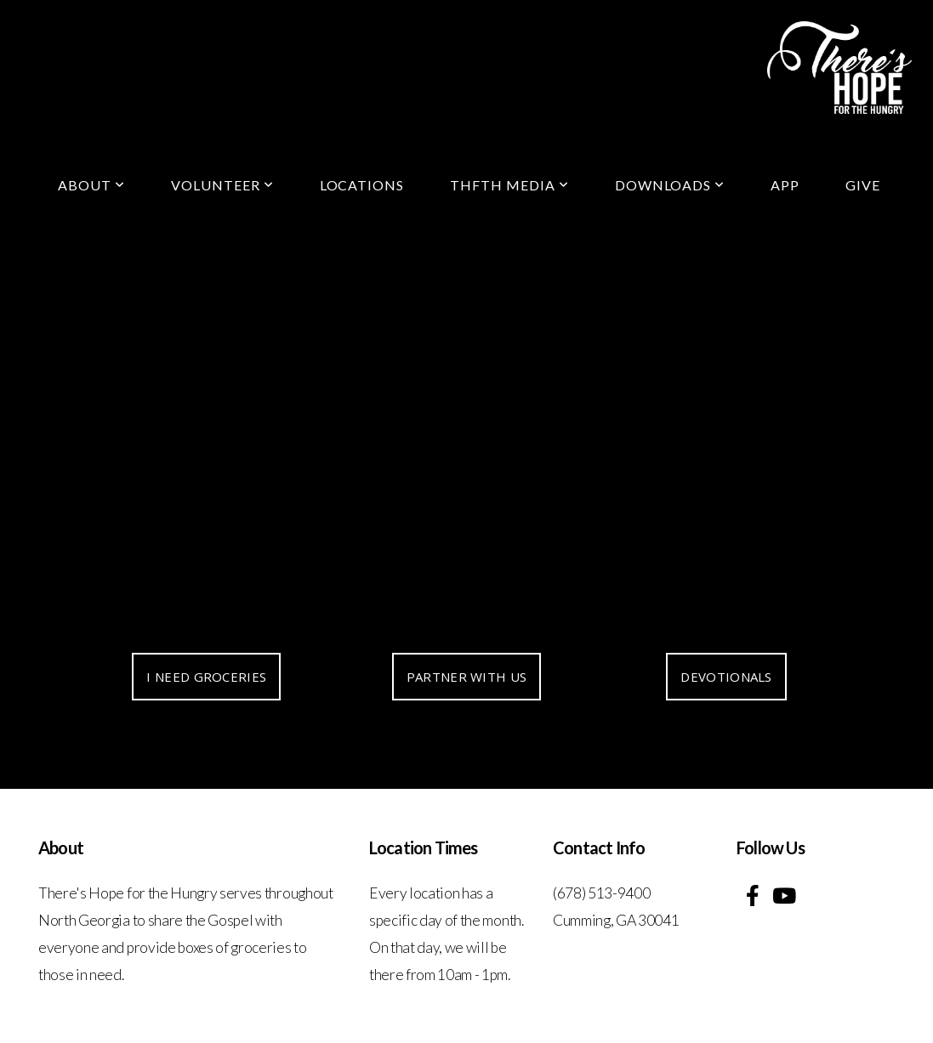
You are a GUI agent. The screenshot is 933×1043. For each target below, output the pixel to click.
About (91, 185)
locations (362, 185)
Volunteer (222, 185)
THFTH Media (509, 185)
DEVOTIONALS (725, 676)
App (785, 185)
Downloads (670, 185)
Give (862, 185)
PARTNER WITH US (467, 676)
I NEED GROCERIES (206, 676)
